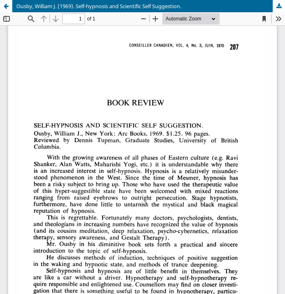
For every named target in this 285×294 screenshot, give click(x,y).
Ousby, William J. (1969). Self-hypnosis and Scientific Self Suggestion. (98, 6)
